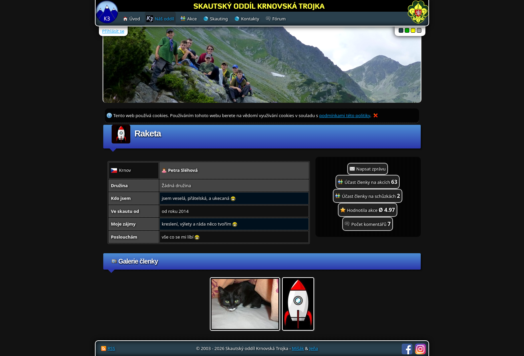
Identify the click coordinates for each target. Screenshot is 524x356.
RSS (111, 348)
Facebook (407, 349)
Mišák (298, 348)
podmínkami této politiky (344, 115)
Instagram (420, 349)
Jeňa (313, 348)
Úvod (134, 19)
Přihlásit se (113, 31)
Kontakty (250, 19)
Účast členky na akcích (371, 182)
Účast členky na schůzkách (371, 196)
